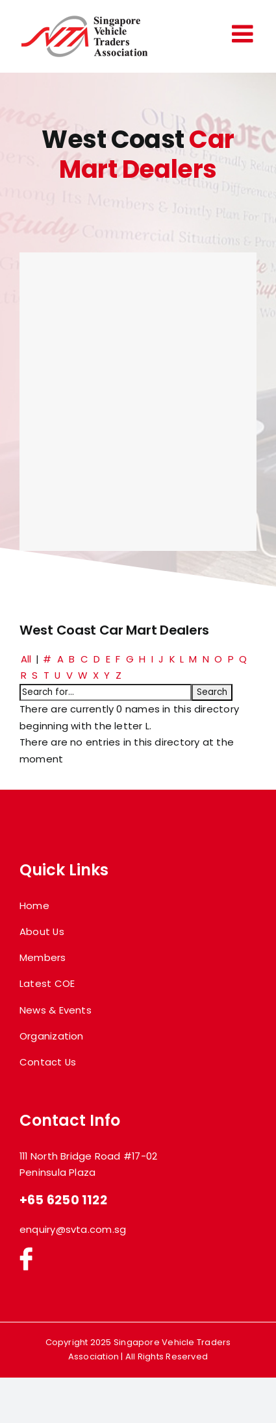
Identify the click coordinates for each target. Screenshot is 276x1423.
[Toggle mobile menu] (244, 33)
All (26, 659)
